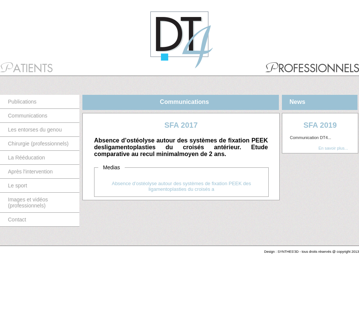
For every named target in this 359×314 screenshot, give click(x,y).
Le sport (17, 186)
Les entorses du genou (35, 130)
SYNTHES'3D (288, 252)
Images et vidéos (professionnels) (28, 202)
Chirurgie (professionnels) (38, 144)
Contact (17, 220)
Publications (22, 102)
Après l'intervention (30, 172)
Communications (27, 116)
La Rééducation (26, 158)
